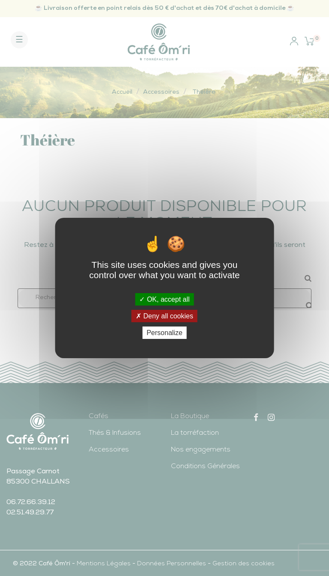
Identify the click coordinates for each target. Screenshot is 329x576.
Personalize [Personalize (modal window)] (164, 332)
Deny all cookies (164, 316)
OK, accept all (164, 299)
